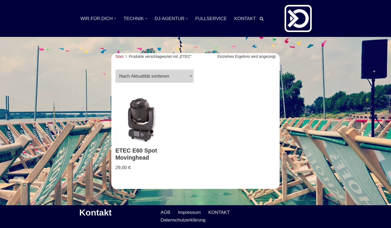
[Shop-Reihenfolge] (154, 76)
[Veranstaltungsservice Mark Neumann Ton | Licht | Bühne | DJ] (298, 18)
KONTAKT (245, 18)
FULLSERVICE (211, 18)
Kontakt (95, 212)
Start (119, 56)
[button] (115, 19)
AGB (165, 212)
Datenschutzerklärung (182, 220)
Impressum (189, 212)
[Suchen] (262, 19)
